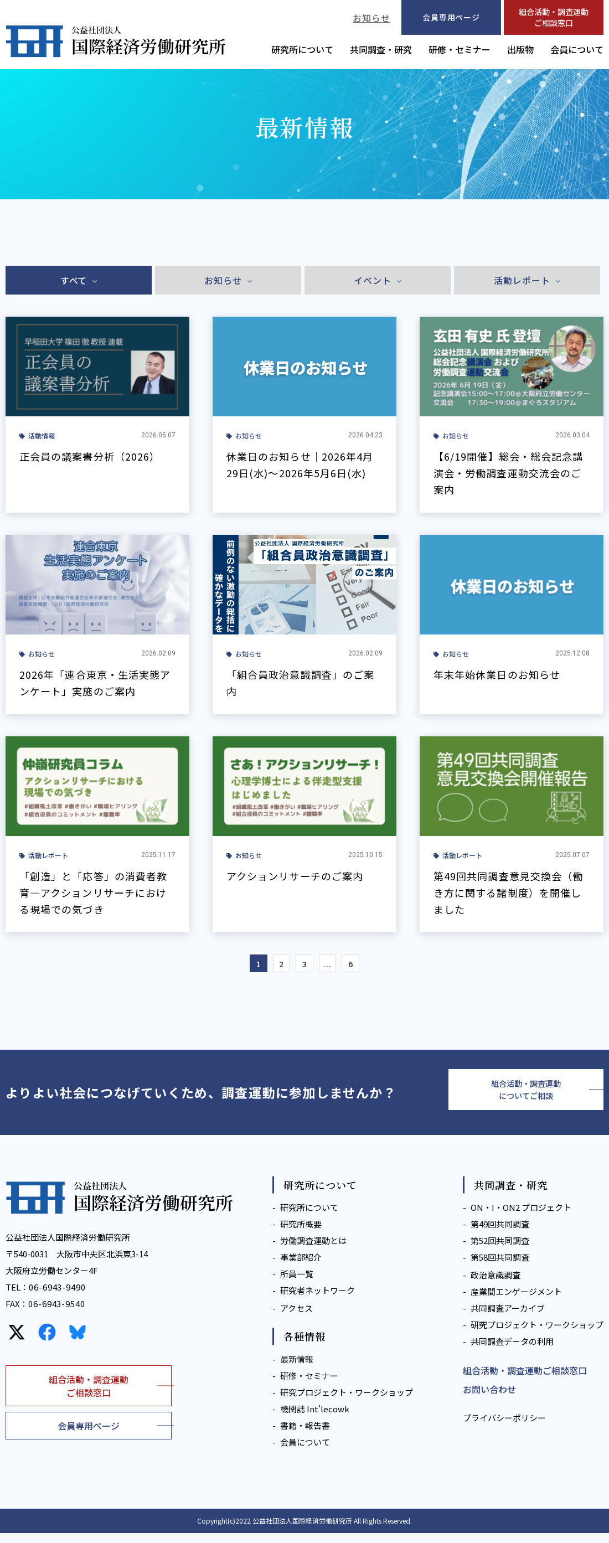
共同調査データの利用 (512, 1352)
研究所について (302, 49)
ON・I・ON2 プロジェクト (521, 1218)
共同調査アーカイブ (508, 1318)
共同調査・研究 (381, 49)
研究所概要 (301, 1234)
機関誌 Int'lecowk (314, 1419)
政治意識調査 (495, 1285)
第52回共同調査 (500, 1251)
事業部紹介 (301, 1267)
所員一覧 (296, 1284)
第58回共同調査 (500, 1267)
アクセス (296, 1318)
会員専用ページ (89, 1435)
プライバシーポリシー (504, 1428)
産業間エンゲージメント (516, 1302)
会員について (576, 49)
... (332, 966)
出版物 (520, 49)
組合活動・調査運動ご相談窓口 (554, 17)
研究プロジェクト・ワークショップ (346, 1402)
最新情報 (296, 1369)
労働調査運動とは (313, 1251)
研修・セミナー (460, 49)
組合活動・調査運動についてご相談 (526, 1096)
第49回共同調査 (500, 1234)
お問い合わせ (489, 1399)
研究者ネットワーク (317, 1301)
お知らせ (371, 17)
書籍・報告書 (305, 1435)
